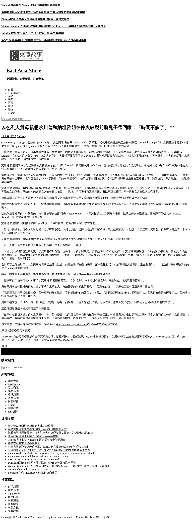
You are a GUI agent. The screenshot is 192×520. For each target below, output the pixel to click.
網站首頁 (13, 381)
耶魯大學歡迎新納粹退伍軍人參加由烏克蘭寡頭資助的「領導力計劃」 (49, 446)
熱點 (10, 99)
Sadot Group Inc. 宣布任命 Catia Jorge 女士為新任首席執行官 (37, 353)
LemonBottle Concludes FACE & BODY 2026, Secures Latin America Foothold (51, 453)
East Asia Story (23, 70)
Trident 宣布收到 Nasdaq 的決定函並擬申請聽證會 (30, 5)
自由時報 (13, 497)
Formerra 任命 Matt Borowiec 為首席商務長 (32, 472)
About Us (69, 517)
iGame (11, 112)
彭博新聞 (13, 486)
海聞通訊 (13, 500)
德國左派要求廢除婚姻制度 (24, 443)
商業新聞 (13, 398)
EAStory (21, 136)
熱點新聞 (13, 391)
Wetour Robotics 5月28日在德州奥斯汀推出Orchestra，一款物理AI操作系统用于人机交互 (53, 26)
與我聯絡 (13, 401)
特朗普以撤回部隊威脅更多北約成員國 (30, 425)
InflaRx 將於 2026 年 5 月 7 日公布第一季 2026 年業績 (32, 33)
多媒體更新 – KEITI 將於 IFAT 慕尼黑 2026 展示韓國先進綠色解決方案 (43, 12)
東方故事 (13, 511)
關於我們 (13, 408)
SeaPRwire (14, 93)
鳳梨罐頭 (13, 504)
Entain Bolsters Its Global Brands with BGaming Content (38, 456)
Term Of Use (97, 517)
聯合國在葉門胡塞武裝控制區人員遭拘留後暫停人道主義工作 (38, 349)
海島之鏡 (13, 507)
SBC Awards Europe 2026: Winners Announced (33, 459)
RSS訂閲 (13, 411)
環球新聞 (13, 394)
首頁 (10, 89)
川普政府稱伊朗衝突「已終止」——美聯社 (33, 436)
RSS (108, 517)
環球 (10, 106)
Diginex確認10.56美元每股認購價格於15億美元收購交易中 (35, 19)
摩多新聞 (13, 490)
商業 (10, 102)
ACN (11, 96)
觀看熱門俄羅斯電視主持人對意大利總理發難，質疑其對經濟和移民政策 (50, 432)
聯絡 (10, 109)
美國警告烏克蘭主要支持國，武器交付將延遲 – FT (37, 429)
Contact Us (82, 517)
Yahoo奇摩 (14, 493)
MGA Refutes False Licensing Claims (28, 469)
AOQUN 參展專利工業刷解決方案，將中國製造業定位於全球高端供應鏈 (43, 40)
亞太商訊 (13, 387)
